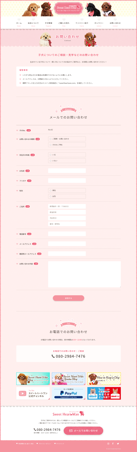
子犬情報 (48, 23)
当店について (33, 23)
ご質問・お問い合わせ (59, 139)
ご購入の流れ (63, 23)
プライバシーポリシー (45, 443)
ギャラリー (99, 23)
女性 (53, 196)
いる (53, 154)
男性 (53, 190)
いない (53, 160)
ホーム (19, 23)
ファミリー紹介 (81, 23)
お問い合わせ (115, 23)
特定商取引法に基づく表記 (25, 443)
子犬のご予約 (56, 144)
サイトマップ (60, 443)
